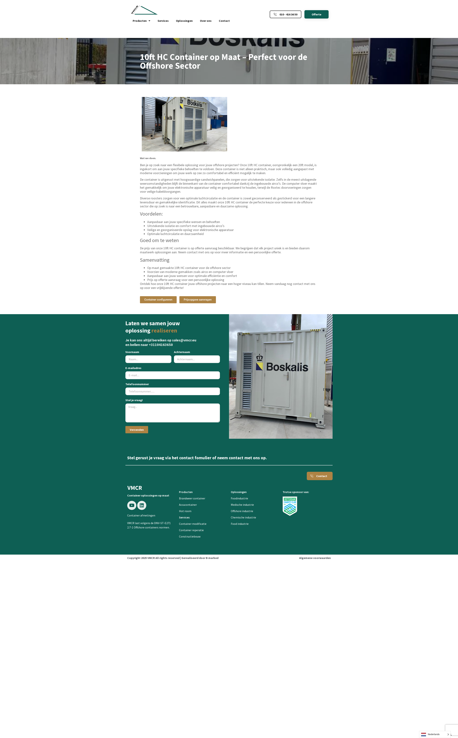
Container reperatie (191, 530)
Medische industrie (242, 504)
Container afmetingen (141, 515)
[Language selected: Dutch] (435, 734)
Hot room (185, 511)
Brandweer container (192, 498)
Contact (224, 21)
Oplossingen (184, 21)
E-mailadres (133, 368)
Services (163, 21)
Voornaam (132, 352)
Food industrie (240, 524)
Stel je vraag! (134, 400)
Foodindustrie (239, 498)
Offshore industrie (242, 511)
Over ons (206, 21)
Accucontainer (188, 504)
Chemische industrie (243, 517)
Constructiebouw (189, 536)
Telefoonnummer (137, 384)
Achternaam (182, 352)
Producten (141, 20)
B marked (212, 558)
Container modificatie (192, 524)
